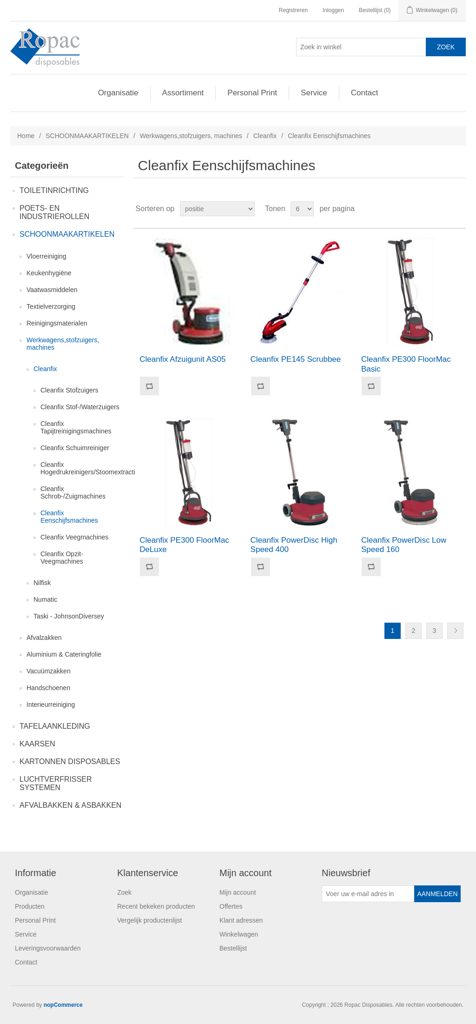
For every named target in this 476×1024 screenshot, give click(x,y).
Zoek (124, 892)
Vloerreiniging (46, 256)
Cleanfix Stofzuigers (69, 390)
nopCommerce (63, 1005)
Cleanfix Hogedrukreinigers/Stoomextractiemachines (103, 468)
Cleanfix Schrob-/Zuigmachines (73, 492)
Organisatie (118, 92)
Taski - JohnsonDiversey (68, 616)
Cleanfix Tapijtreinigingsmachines (76, 427)
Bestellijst (233, 948)
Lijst (457, 208)
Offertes (231, 906)
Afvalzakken (43, 637)
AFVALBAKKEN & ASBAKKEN (70, 805)
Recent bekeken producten (156, 906)
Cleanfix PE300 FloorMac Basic (406, 364)
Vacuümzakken (48, 671)
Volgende (455, 631)
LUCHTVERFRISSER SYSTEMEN (56, 783)
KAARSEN (37, 744)
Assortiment (183, 92)
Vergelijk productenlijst (149, 920)
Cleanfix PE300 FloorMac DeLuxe (184, 545)
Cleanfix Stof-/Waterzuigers (79, 407)
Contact (364, 92)
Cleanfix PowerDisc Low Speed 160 (403, 545)
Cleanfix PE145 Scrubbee (296, 359)
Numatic (45, 599)
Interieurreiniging (50, 704)
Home (25, 136)
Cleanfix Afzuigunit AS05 (182, 359)
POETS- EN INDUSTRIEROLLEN (54, 212)
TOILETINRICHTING (54, 190)
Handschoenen (48, 688)
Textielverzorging (50, 306)
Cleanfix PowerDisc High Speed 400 (294, 545)
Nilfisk (42, 582)
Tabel (441, 208)
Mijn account (237, 892)
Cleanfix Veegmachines (74, 537)
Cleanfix (265, 136)
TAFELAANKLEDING (55, 726)
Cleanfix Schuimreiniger (74, 448)
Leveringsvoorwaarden (48, 948)
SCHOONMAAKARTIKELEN (87, 136)
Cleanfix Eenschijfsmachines (69, 516)
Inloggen (333, 10)
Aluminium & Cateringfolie (63, 654)
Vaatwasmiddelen (51, 289)
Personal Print (252, 92)
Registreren (293, 10)
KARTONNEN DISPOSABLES (70, 761)
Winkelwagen (238, 934)
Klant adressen (241, 920)
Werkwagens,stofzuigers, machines (191, 136)
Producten (30, 906)
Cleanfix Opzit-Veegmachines (61, 557)
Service (314, 92)
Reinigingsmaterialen (56, 323)
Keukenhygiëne (49, 273)
